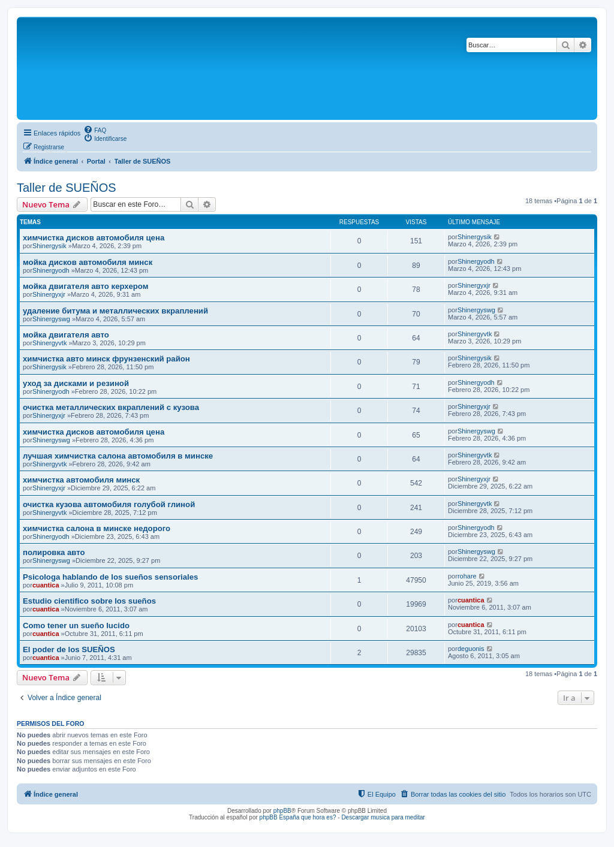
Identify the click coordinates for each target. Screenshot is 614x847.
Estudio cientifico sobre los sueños (89, 600)
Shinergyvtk (49, 342)
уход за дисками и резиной (76, 383)
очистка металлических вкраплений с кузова (111, 407)
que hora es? (318, 817)
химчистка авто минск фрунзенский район (106, 358)
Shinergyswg (51, 318)
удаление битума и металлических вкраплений (115, 310)
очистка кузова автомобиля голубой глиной (109, 504)
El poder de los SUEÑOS (69, 649)
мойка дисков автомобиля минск (87, 262)
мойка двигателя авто (66, 334)
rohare (467, 576)
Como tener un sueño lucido (76, 625)
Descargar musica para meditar (383, 817)
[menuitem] (94, 129)
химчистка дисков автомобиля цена (93, 237)
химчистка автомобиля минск (81, 479)
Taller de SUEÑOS (66, 187)
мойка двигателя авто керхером (85, 286)
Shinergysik (49, 245)
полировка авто (54, 552)
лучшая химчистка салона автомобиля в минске (118, 455)
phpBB (282, 810)
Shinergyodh (51, 270)
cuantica (45, 585)
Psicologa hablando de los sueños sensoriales (110, 576)
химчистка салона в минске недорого (96, 528)
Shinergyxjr (48, 294)
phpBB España (280, 817)
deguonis (471, 648)
